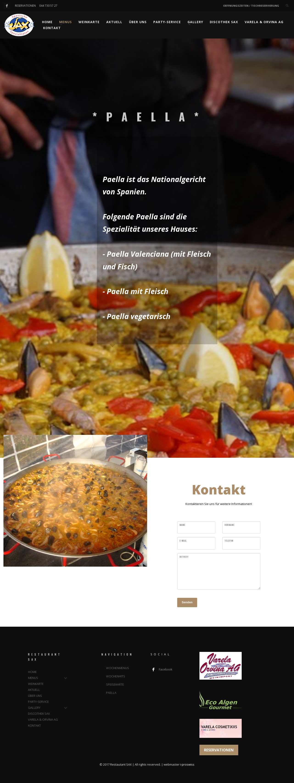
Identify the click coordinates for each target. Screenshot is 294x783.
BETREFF (183, 556)
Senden (187, 602)
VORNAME (229, 525)
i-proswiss (187, 764)
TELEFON (228, 540)
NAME (182, 525)
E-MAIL (183, 540)
